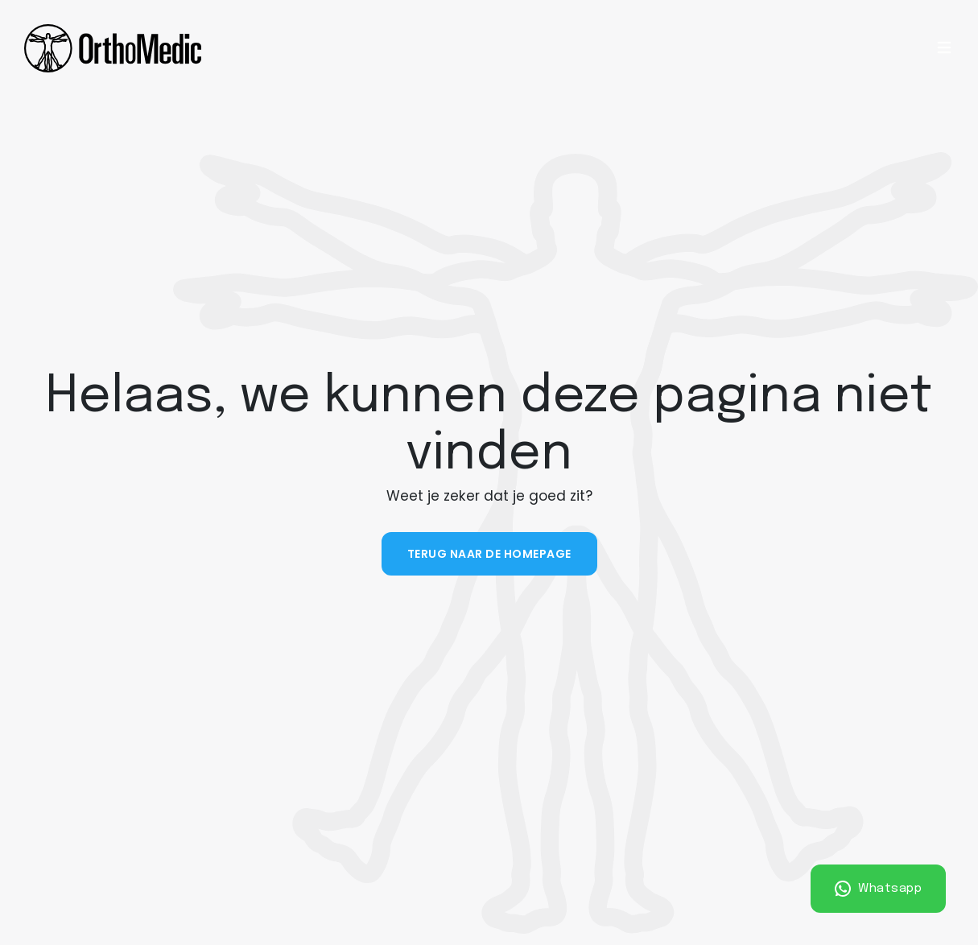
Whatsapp (878, 889)
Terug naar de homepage (489, 554)
